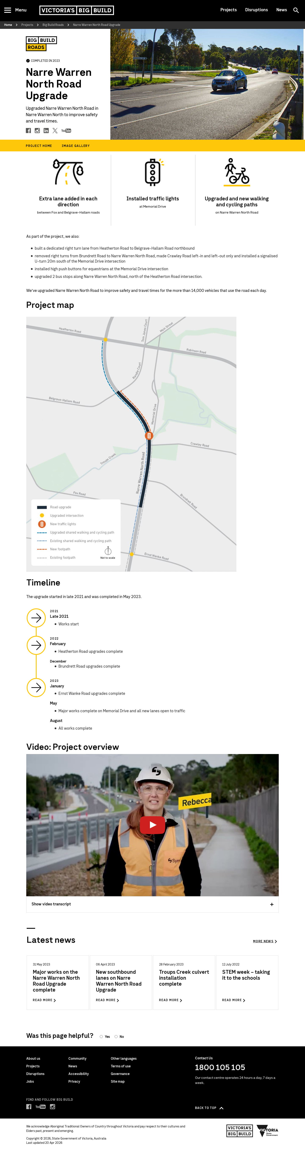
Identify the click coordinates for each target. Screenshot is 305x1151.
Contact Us (204, 1058)
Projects (228, 10)
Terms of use (121, 1066)
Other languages (124, 1058)
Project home (39, 146)
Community (77, 1058)
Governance (120, 1074)
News (281, 10)
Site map (118, 1081)
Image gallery (76, 146)
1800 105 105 (220, 1068)
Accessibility (78, 1074)
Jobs (30, 1081)
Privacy (74, 1081)
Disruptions (256, 10)
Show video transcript (152, 904)
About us (33, 1058)
